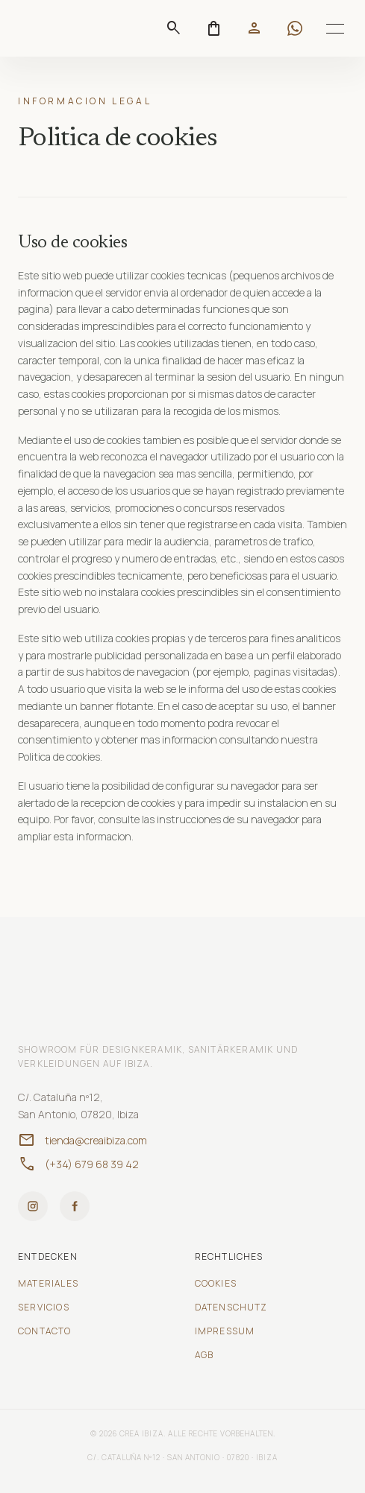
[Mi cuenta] (254, 28)
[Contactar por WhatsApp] (294, 28)
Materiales (48, 1284)
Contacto (45, 1331)
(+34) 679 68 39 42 (78, 1164)
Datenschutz (231, 1307)
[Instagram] (33, 1206)
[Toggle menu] (335, 28)
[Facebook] (75, 1206)
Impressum (225, 1331)
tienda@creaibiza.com (82, 1141)
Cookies (216, 1284)
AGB (204, 1355)
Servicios (43, 1307)
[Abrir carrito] (214, 28)
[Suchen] (173, 28)
